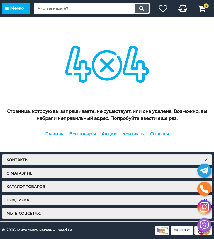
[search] (92, 8)
